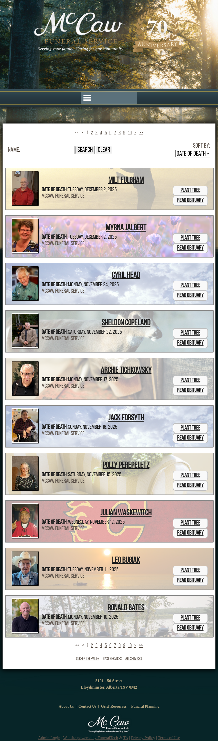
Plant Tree (190, 191)
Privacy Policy (143, 738)
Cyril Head (126, 276)
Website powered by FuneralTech (90, 738)
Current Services (87, 659)
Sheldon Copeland (126, 323)
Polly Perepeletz (126, 466)
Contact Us (87, 706)
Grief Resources (114, 706)
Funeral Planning (145, 706)
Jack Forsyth (126, 418)
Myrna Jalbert (126, 228)
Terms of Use (169, 738)
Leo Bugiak (126, 561)
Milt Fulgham (126, 181)
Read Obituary (190, 201)
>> (141, 133)
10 (130, 133)
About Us (66, 706)
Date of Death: (54, 190)
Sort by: (201, 146)
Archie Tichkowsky (126, 371)
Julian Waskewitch (125, 513)
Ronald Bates (126, 608)
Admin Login (49, 738)
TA (125, 738)
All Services (133, 659)
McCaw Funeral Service (63, 196)
